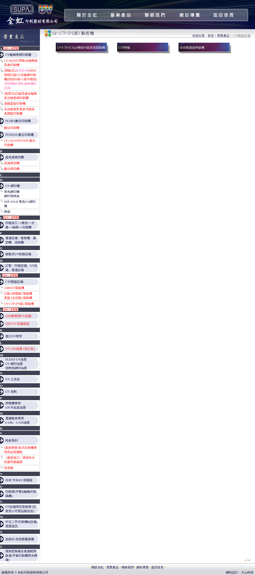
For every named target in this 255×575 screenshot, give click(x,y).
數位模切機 (11, 169)
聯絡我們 (127, 567)
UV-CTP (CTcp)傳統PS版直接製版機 (81, 47)
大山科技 (247, 572)
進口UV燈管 (13, 336)
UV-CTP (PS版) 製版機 (19, 304)
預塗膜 (8, 468)
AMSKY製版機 (14, 288)
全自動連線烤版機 (192, 47)
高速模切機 (11, 163)
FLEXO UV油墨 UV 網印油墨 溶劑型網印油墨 (16, 364)
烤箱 (7, 211)
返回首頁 (157, 567)
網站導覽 (142, 567)
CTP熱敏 (124, 47)
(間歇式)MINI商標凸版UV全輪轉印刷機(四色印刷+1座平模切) (20, 79)
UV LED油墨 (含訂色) (20, 349)
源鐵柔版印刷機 (15, 103)
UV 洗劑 (11, 391)
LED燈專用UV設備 (18, 316)
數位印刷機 (11, 128)
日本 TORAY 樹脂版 (18, 480)
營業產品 (223, 36)
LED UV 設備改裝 (17, 323)
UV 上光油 (12, 379)
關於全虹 (98, 567)
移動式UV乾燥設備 (18, 254)
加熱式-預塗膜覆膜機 (19, 539)
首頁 (211, 36)
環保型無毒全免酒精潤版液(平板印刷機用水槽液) (21, 555)
